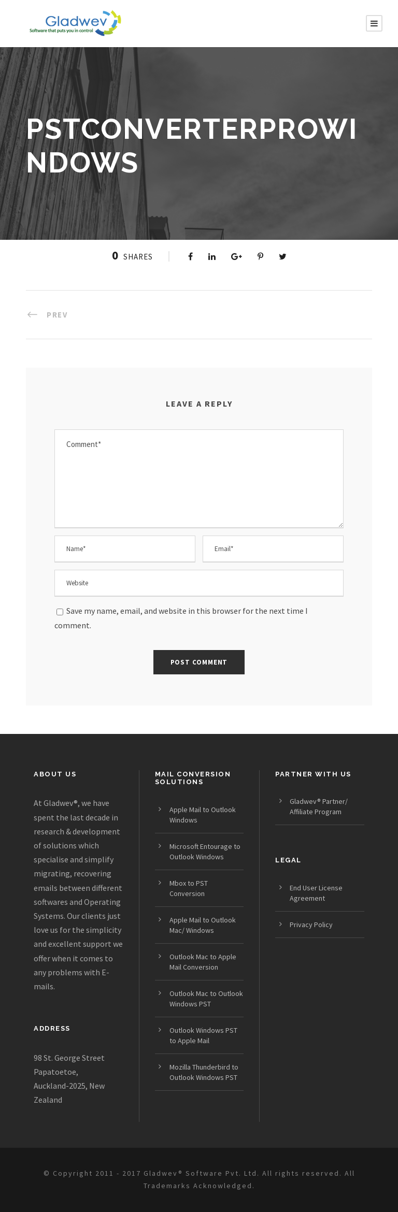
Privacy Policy (311, 924)
